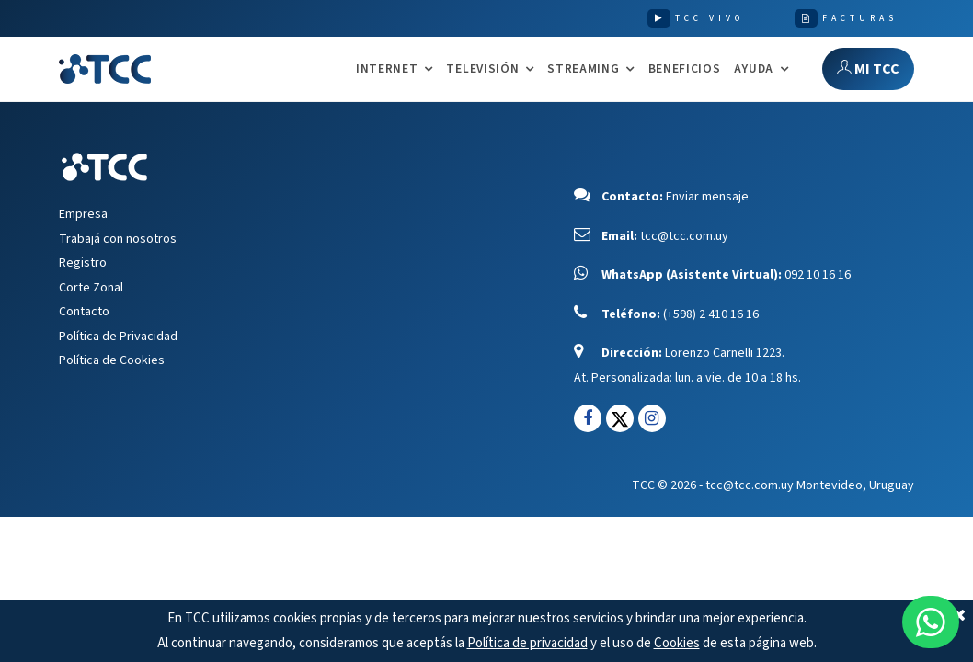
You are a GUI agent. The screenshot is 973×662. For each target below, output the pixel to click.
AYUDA (753, 69)
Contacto (84, 311)
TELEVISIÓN (482, 69)
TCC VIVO (709, 18)
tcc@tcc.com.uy (684, 236)
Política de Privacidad (118, 336)
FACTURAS (860, 18)
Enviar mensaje (707, 197)
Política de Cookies (112, 360)
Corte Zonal (91, 288)
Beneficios (684, 68)
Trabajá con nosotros (118, 239)
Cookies (677, 643)
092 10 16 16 (817, 275)
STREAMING (583, 69)
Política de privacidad (527, 643)
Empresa (83, 214)
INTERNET (387, 69)
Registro (83, 263)
